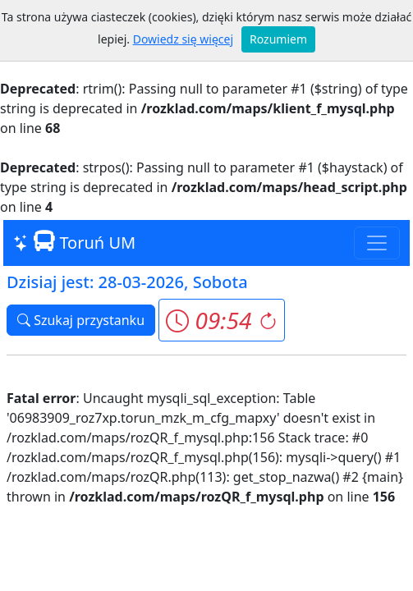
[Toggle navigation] (377, 243)
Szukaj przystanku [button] (81, 320)
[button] (221, 320)
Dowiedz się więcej (183, 39)
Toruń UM (74, 242)
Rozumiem (278, 39)
